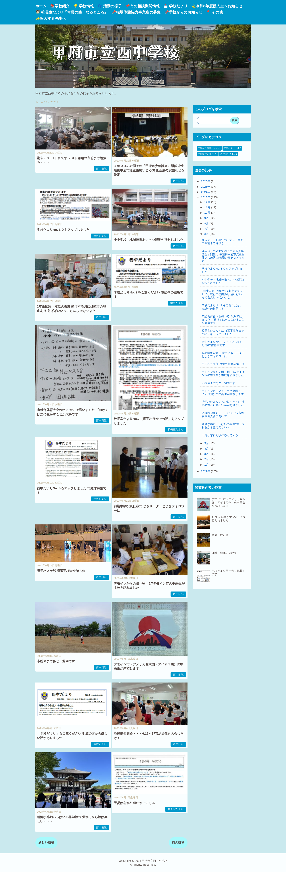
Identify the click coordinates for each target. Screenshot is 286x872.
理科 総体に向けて (224, 552)
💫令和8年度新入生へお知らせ (216, 6)
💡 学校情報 (83, 6)
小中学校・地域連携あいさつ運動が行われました (148, 240)
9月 (207, 217)
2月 (207, 459)
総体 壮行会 (220, 535)
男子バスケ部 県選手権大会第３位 (61, 571)
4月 (207, 448)
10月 (207, 212)
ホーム (41, 6)
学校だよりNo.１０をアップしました (63, 230)
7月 (207, 228)
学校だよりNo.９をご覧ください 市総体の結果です (222, 307)
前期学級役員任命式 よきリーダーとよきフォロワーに (223, 354)
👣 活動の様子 (109, 6)
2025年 (206, 186)
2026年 (206, 181)
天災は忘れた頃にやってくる (134, 803)
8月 (207, 223)
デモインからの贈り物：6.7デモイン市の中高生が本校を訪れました (223, 373)
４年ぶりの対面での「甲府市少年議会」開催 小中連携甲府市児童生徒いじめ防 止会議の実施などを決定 (149, 170)
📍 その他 (214, 12)
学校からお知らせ (207, 148)
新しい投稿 (46, 842)
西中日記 (101, 168)
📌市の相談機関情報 (142, 6)
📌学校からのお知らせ (183, 12)
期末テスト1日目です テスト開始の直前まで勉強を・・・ (222, 241)
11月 (207, 207)
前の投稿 (178, 842)
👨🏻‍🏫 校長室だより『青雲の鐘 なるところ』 (71, 12)
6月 (207, 234)
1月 (207, 464)
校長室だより (175, 429)
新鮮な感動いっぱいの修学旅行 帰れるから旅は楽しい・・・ (223, 425)
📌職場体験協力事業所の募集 (136, 12)
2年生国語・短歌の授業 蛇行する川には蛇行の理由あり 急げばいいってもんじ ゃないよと (223, 294)
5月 (207, 443)
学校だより (100, 236)
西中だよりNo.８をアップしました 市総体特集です (222, 343)
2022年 (206, 471)
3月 (207, 453)
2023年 (206, 197)
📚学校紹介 (60, 6)
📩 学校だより (175, 6)
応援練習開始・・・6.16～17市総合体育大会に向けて (223, 414)
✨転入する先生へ (50, 18)
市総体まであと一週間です (56, 661)
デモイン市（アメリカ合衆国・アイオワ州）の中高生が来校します (223, 392)
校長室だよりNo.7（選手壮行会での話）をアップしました (223, 332)
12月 (207, 202)
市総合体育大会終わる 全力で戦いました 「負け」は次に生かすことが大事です (223, 319)
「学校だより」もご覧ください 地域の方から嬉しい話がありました (223, 403)
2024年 (206, 192)
